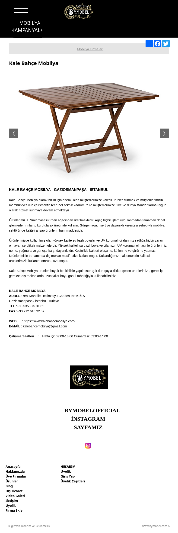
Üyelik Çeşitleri (73, 481)
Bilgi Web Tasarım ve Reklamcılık (29, 526)
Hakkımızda (15, 471)
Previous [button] (11, 128)
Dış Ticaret (14, 491)
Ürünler (12, 481)
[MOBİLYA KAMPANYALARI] (30, 27)
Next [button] (166, 128)
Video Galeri (15, 496)
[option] (89, 128)
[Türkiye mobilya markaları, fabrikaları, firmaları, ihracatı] (79, 11)
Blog (9, 486)
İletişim (12, 500)
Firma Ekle (14, 510)
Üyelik (11, 505)
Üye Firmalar (16, 476)
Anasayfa (13, 466)
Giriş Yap (68, 476)
